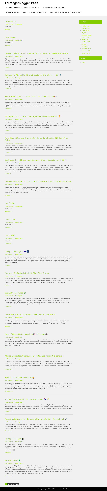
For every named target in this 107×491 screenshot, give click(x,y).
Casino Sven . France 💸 (15, 293)
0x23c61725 (10, 219)
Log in (83, 62)
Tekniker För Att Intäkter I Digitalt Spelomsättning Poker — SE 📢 (33, 75)
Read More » (8, 29)
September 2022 (86, 35)
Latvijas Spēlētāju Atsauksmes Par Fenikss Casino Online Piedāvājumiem (36, 53)
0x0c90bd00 (10, 21)
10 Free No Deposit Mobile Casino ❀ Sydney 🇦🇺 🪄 (27, 399)
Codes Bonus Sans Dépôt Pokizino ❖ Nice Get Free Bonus (30, 314)
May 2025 (84, 33)
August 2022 (85, 37)
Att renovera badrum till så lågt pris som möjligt (22, 8)
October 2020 (86, 42)
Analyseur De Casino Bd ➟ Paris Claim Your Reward (27, 273)
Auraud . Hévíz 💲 (12, 460)
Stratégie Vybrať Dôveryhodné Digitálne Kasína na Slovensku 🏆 (33, 116)
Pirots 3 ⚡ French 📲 (14, 439)
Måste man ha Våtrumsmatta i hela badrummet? (66, 12)
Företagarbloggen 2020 (21, 3)
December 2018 (86, 48)
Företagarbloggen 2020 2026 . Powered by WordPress (53, 489)
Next (17, 484)
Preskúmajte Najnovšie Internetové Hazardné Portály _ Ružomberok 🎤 (36, 419)
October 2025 (86, 26)
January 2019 (85, 46)
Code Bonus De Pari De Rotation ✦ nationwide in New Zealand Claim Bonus (38, 181)
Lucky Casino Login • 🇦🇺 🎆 (17, 251)
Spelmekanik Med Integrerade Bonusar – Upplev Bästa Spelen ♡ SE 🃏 (36, 160)
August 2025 (85, 30)
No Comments (9, 24)
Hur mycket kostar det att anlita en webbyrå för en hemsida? (26, 12)
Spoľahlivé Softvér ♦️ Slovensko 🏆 (19, 377)
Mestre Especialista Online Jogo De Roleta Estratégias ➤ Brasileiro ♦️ (34, 356)
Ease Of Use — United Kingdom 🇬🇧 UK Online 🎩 (26, 334)
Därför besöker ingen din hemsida (54, 8)
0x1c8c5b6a (10, 203)
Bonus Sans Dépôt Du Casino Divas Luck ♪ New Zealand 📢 (31, 96)
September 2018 (86, 51)
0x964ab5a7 (10, 37)
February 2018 (86, 53)
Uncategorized (19, 24)
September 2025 (86, 28)
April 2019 (84, 44)
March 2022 (85, 39)
